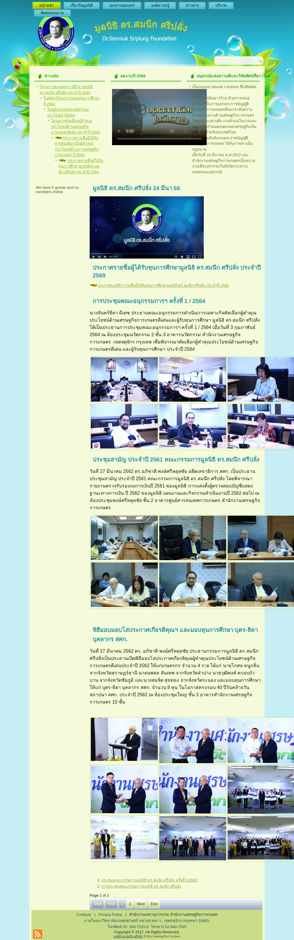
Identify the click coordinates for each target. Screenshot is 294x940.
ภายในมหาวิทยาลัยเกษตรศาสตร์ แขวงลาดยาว (123, 920)
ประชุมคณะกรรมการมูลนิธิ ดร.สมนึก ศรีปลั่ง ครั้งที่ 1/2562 (149, 880)
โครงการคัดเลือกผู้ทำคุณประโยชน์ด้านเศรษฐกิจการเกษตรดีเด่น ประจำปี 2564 (75, 126)
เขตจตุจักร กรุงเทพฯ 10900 (186, 920)
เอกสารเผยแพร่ (121, 5)
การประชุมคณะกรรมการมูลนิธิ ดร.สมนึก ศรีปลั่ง (141, 886)
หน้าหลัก (46, 5)
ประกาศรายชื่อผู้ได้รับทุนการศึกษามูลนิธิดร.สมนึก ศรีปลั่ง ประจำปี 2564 (81, 166)
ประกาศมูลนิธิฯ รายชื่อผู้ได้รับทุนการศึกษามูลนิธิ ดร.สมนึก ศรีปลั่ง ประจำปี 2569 (163, 285)
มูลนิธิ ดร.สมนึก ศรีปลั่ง (128, 936)
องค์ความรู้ (160, 5)
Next (141, 904)
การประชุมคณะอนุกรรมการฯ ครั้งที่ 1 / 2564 (149, 301)
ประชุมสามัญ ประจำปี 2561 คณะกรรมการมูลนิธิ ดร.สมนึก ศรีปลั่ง (176, 459)
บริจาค (221, 5)
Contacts (83, 914)
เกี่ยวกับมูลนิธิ (81, 5)
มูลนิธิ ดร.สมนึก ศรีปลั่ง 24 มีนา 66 (136, 188)
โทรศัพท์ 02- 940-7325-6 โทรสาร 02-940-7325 (146, 927)
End (153, 904)
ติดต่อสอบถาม (52, 13)
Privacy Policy (110, 914)
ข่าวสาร (192, 5)
